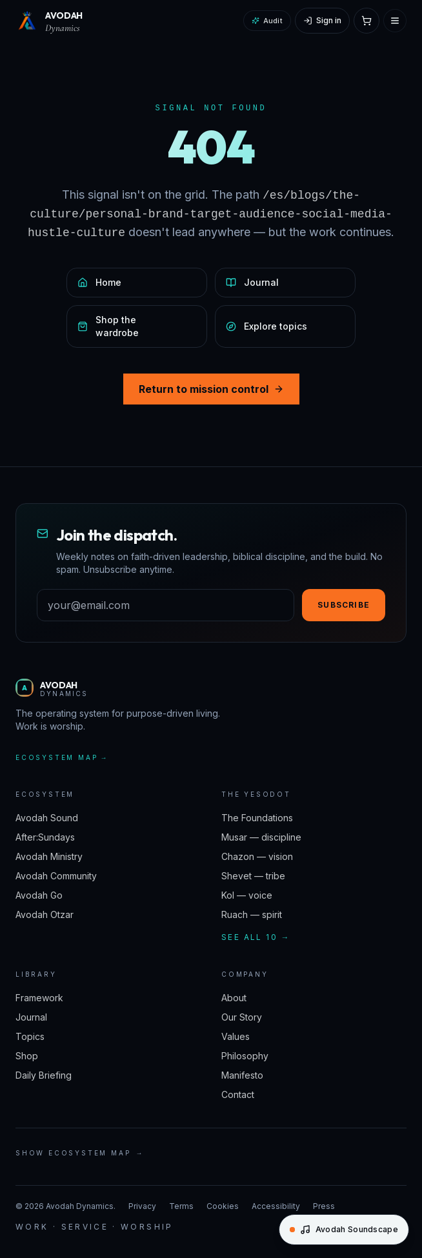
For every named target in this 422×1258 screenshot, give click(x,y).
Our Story (241, 1017)
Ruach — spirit (251, 914)
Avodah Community (56, 875)
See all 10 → (255, 937)
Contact (237, 1094)
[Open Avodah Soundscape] (344, 1229)
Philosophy (244, 1055)
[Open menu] (395, 20)
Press (324, 1206)
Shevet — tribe (253, 875)
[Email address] (165, 605)
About (233, 997)
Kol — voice (246, 895)
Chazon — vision (257, 856)
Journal (31, 1017)
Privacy (142, 1206)
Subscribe (343, 605)
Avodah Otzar (44, 914)
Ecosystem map (61, 758)
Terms (181, 1206)
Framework (39, 997)
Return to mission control (211, 389)
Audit (267, 20)
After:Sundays (45, 837)
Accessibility (276, 1206)
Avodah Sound (46, 817)
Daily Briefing (43, 1075)
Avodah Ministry (49, 856)
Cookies (222, 1206)
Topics (30, 1036)
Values (235, 1036)
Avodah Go (39, 895)
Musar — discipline (261, 837)
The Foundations (257, 817)
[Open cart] (366, 21)
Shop (26, 1055)
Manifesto (242, 1075)
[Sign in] (322, 21)
